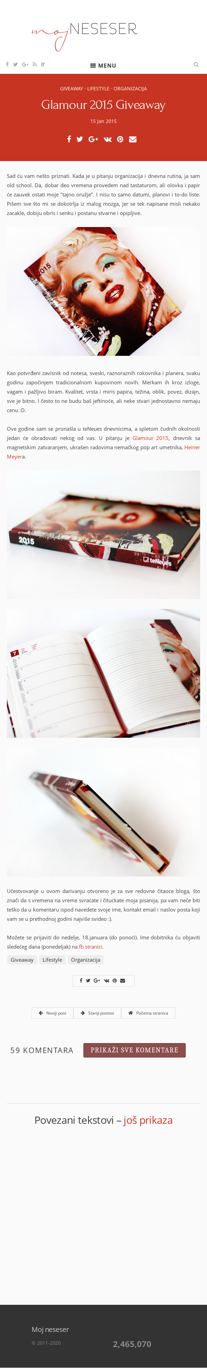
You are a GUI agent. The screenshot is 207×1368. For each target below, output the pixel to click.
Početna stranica (148, 1013)
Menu (107, 66)
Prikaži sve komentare (135, 1050)
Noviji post (52, 1013)
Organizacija (130, 88)
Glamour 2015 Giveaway (103, 104)
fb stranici (90, 946)
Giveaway (71, 88)
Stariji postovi (97, 1013)
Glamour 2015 (151, 437)
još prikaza (148, 1120)
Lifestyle (98, 88)
